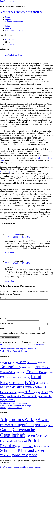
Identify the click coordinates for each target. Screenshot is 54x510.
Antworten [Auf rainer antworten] (9, 281)
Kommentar (5, 298)
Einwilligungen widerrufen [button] (11, 411)
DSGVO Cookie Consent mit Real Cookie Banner (20, 470)
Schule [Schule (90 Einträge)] (12, 395)
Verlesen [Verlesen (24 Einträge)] (39, 453)
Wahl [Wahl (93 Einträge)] (3, 399)
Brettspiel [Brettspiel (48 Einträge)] (42, 365)
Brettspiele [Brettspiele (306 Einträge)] (10, 369)
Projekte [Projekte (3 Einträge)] (18, 449)
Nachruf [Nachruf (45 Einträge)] (46, 386)
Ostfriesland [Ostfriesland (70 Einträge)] (8, 444)
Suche (2, 35)
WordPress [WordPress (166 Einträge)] (20, 458)
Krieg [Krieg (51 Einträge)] (27, 380)
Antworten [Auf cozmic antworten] (9, 252)
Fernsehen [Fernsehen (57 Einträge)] (7, 428)
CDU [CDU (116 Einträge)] (38, 370)
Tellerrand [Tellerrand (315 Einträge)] (25, 453)
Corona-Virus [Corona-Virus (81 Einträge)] (7, 375)
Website (3, 331)
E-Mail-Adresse (7, 327)
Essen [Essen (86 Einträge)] (42, 375)
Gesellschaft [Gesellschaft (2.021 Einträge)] (12, 438)
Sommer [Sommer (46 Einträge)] (20, 395)
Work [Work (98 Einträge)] (33, 458)
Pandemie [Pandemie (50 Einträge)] (42, 390)
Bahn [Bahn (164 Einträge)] (22, 365)
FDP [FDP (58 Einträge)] (2, 380)
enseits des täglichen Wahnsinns (21, 11)
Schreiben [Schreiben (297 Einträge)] (8, 453)
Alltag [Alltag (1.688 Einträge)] (30, 422)
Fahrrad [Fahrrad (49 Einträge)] (49, 375)
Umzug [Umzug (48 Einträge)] (37, 395)
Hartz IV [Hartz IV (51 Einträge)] (9, 380)
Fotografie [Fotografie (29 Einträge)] (46, 428)
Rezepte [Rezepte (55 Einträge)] (28, 449)
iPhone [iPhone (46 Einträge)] (16, 380)
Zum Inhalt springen (8, 1)
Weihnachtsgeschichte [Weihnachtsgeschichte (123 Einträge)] (37, 399)
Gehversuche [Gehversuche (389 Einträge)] (24, 432)
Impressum (9, 19)
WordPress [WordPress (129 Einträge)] (7, 403)
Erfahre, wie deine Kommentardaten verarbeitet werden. (23, 347)
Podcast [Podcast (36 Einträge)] (22, 444)
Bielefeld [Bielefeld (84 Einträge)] (32, 365)
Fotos (7, 17)
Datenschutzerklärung (14, 22)
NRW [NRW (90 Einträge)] (19, 389)
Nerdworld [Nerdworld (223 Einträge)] (44, 438)
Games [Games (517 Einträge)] (6, 432)
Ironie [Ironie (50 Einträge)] (22, 380)
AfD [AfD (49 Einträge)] (2, 365)
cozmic (17, 235)
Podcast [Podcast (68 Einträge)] (4, 395)
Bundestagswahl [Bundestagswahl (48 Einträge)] (27, 370)
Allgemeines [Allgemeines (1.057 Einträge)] (12, 422)
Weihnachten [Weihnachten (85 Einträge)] (14, 399)
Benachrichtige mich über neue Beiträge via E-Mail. (24, 336)
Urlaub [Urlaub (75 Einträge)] (44, 395)
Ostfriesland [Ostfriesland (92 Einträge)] (30, 389)
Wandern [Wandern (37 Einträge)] (5, 458)
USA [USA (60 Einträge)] (51, 395)
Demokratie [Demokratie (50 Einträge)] (21, 375)
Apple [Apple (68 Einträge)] (7, 365)
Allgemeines (10, 44)
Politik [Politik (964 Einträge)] (34, 443)
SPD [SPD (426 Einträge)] (29, 394)
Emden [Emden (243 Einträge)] (32, 374)
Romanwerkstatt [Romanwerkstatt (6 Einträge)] (41, 449)
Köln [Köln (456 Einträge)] (30, 385)
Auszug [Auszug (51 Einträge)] (14, 365)
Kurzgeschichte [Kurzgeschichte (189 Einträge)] (12, 385)
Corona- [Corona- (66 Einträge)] (46, 370)
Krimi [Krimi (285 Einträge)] (36, 379)
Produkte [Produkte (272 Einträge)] (7, 449)
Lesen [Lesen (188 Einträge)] (30, 438)
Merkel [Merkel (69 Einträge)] (39, 386)
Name (3, 322)
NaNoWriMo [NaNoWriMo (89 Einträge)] (7, 389)
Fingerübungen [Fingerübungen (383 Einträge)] (27, 427)
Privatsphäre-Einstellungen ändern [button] (14, 406)
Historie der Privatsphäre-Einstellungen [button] (16, 408)
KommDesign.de (7, 171)
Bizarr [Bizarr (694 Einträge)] (43, 422)
